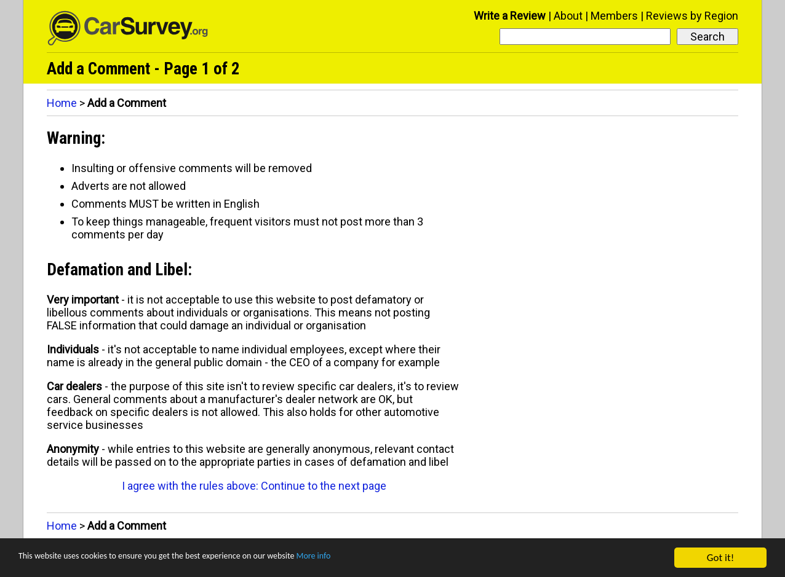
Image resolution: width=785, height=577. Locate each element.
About (568, 15)
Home (62, 102)
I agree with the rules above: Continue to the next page (254, 485)
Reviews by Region (692, 15)
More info (378, 558)
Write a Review (510, 15)
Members (614, 15)
